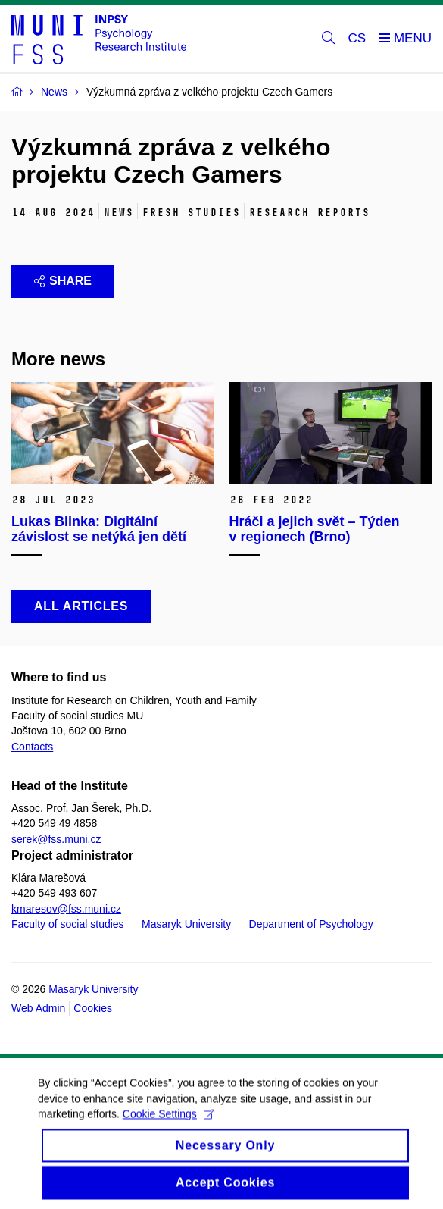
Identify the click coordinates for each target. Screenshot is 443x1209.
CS (357, 38)
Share (63, 280)
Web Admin (38, 1008)
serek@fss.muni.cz (56, 839)
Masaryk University (186, 924)
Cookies (92, 1008)
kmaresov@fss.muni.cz (66, 909)
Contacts (32, 747)
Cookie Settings (168, 1123)
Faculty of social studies (67, 924)
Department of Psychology (311, 924)
